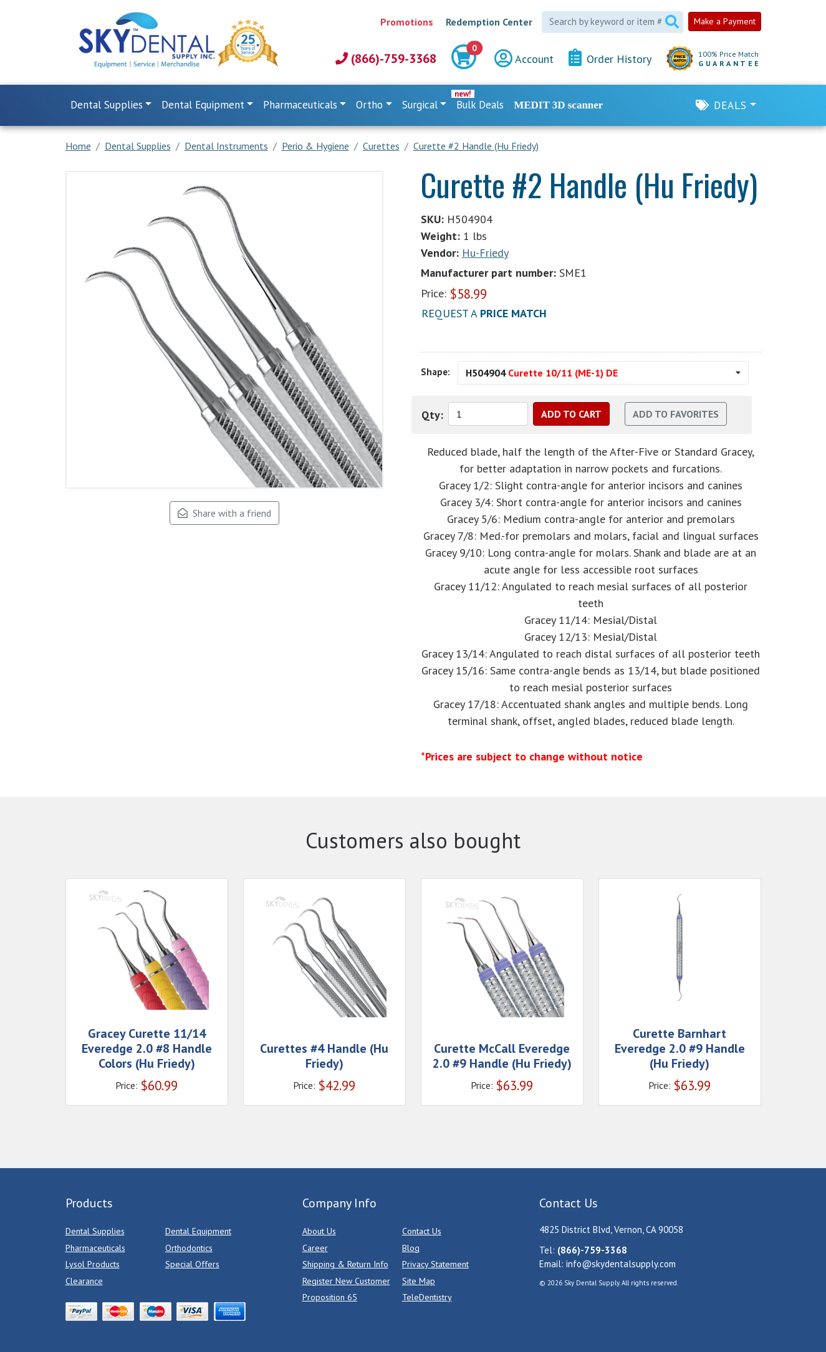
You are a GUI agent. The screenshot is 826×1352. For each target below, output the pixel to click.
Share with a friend (224, 513)
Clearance (84, 1281)
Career (315, 1248)
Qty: (432, 415)
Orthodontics (189, 1248)
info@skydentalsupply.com (621, 1264)
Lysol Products (92, 1264)
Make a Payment (725, 21)
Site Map (418, 1281)
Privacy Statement (435, 1264)
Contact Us (421, 1231)
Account (524, 58)
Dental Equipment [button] (202, 105)
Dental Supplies (95, 1231)
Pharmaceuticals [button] (300, 105)
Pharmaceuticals (95, 1248)
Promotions (406, 22)
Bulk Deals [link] (480, 105)
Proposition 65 (329, 1297)
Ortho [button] (369, 105)
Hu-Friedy (485, 253)
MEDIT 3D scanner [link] (558, 105)
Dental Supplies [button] (106, 105)
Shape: (435, 372)
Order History (610, 58)
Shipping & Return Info (345, 1264)
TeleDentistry (427, 1297)
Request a (484, 313)
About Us (319, 1231)
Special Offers (192, 1264)
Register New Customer (346, 1281)
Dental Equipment (198, 1231)
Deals (730, 105)
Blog (411, 1248)
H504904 (542, 373)
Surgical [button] (420, 105)
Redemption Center (489, 22)
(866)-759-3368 (385, 58)
